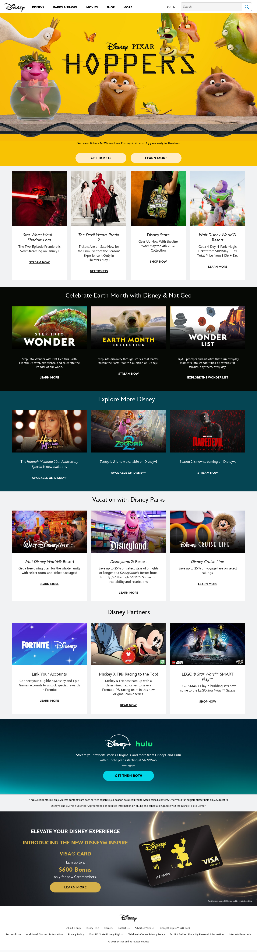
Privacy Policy (76, 934)
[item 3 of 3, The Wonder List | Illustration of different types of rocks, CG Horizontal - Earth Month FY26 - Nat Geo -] (207, 346)
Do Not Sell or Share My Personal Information (197, 934)
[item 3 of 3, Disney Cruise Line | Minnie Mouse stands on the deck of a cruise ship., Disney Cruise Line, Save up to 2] (207, 556)
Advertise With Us (144, 928)
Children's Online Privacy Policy (146, 934)
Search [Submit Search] (246, 6)
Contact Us (124, 928)
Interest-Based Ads (240, 934)
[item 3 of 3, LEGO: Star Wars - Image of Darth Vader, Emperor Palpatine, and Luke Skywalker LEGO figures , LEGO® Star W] (207, 668)
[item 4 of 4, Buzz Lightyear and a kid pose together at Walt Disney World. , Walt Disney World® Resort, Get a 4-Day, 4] (217, 225)
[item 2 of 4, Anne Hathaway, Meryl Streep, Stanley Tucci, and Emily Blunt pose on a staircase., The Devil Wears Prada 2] (98, 225)
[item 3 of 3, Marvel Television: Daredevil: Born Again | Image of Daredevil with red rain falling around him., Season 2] (207, 448)
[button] (173, 7)
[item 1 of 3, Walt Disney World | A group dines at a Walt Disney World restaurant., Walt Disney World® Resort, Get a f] (49, 556)
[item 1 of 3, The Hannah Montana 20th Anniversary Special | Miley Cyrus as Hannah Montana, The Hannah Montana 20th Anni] (49, 448)
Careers (108, 928)
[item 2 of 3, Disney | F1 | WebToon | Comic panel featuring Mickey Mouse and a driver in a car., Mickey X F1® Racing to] (128, 668)
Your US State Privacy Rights (106, 934)
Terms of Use (13, 934)
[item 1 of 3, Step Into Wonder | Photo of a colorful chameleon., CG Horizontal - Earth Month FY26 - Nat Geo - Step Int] (49, 346)
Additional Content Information (44, 934)
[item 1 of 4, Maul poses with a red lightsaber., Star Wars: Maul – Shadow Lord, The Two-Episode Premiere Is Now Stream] (39, 225)
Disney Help (92, 928)
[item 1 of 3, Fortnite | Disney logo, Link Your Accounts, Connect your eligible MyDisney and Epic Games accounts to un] (49, 668)
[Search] (211, 7)
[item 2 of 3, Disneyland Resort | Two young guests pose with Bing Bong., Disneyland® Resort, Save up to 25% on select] (128, 556)
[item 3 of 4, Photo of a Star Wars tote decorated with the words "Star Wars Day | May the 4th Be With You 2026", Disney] (158, 225)
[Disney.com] (14, 7)
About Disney (73, 928)
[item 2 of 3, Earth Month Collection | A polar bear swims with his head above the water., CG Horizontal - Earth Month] (128, 346)
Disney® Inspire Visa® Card (174, 928)
